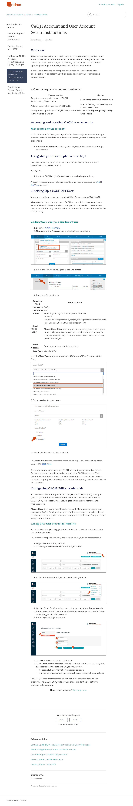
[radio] (62, 720)
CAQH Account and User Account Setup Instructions (15, 76)
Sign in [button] (121, 4)
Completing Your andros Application (16, 36)
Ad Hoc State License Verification (47, 759)
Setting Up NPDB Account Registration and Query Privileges (16, 60)
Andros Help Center (15, 15)
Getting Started (40, 15)
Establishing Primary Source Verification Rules (16, 90)
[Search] (106, 14)
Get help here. (80, 690)
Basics (28, 15)
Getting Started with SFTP (15, 47)
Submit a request (107, 4)
